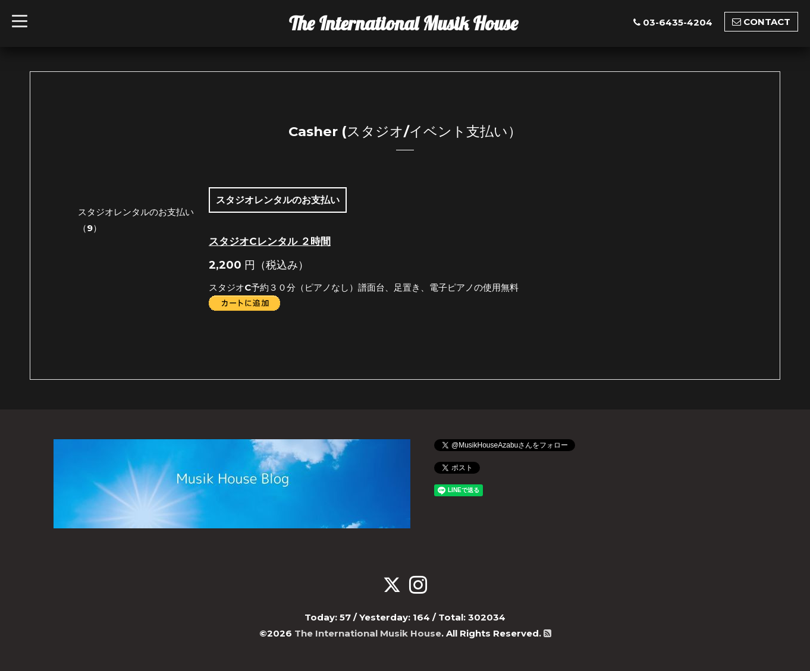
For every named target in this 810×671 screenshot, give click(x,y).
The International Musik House (403, 23)
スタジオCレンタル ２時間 (270, 241)
